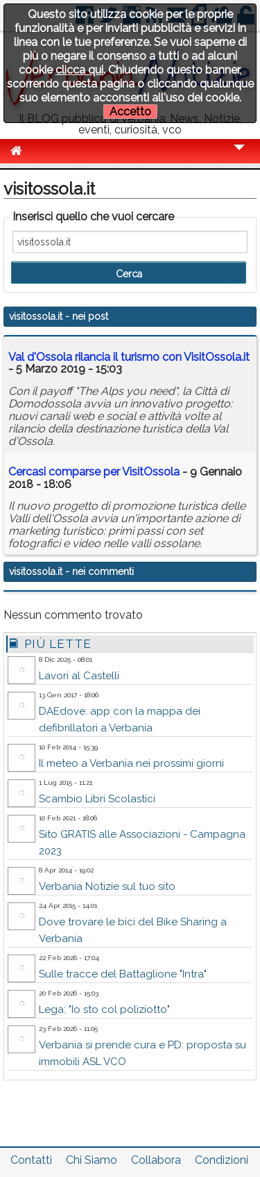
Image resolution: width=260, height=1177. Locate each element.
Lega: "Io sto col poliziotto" (104, 1009)
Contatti (31, 1160)
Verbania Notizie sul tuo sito (107, 886)
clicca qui (79, 69)
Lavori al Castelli (79, 675)
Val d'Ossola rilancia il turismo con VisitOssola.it (129, 357)
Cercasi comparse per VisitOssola (94, 471)
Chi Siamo (91, 1160)
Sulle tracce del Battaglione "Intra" (123, 974)
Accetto (130, 111)
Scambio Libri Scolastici (97, 799)
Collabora (156, 1160)
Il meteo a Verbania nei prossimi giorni (131, 763)
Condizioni (221, 1160)
